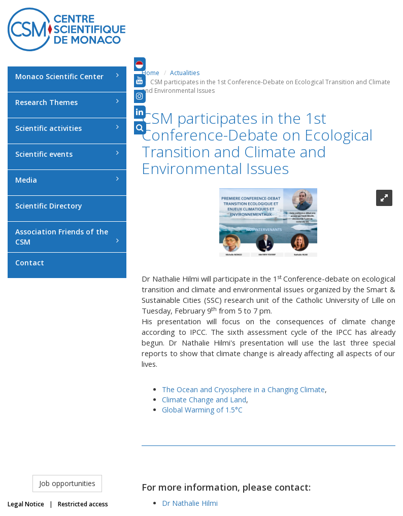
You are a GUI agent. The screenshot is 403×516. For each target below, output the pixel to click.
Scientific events (67, 154)
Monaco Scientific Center (67, 76)
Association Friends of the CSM (67, 237)
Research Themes (67, 102)
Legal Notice (26, 504)
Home (150, 72)
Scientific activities (67, 128)
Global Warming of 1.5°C (202, 410)
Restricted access (83, 504)
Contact (29, 262)
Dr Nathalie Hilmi (190, 503)
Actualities (184, 72)
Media (67, 180)
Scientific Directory (48, 206)
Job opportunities (67, 483)
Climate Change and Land (204, 399)
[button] (139, 64)
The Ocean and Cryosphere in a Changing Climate (243, 389)
